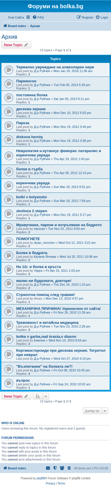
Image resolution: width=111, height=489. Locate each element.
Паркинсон (26, 81)
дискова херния (30, 109)
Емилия (39, 340)
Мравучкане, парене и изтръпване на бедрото (59, 225)
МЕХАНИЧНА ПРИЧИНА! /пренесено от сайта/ (58, 308)
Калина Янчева (45, 256)
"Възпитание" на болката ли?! (44, 366)
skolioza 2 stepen (31, 211)
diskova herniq (29, 137)
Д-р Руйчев (42, 71)
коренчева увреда (33, 183)
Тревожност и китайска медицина (47, 322)
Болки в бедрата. (32, 253)
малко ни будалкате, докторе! (43, 281)
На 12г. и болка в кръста (38, 267)
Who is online (12, 423)
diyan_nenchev (44, 242)
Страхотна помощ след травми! (45, 294)
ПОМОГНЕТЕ (28, 239)
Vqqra (38, 270)
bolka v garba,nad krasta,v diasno (46, 336)
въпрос (23, 380)
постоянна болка (31, 95)
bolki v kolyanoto (31, 197)
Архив (9, 37)
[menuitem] (38, 17)
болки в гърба (29, 169)
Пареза (22, 123)
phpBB (41, 478)
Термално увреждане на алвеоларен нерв (55, 67)
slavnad (39, 228)
